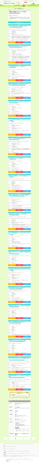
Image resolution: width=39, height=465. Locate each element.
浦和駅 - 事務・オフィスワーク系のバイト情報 (16, 453)
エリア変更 (16, 3)
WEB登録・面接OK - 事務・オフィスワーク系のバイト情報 (9, 455)
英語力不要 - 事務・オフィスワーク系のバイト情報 (29, 455)
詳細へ (27, 42)
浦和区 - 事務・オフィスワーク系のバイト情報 (8, 453)
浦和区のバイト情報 (5, 446)
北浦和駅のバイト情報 (13, 446)
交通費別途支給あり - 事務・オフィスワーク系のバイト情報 (19, 455)
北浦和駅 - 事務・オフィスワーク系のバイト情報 (25, 453)
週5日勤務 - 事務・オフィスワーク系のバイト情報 (8, 456)
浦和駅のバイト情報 (9, 446)
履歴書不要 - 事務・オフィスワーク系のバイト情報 (17, 456)
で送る (8, 438)
